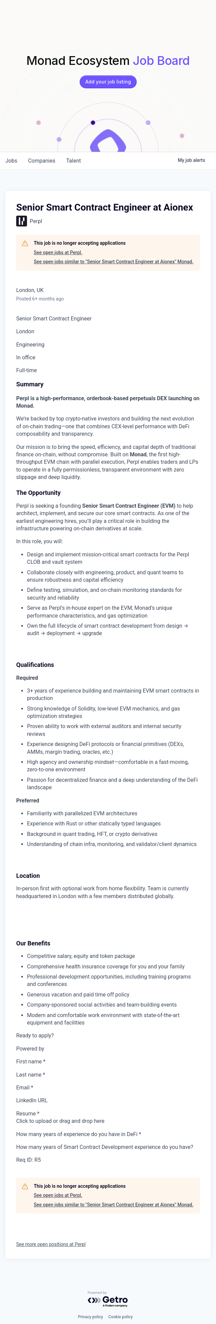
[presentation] (108, 1121)
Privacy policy (90, 1317)
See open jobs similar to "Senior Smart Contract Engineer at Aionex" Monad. (113, 261)
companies (41, 161)
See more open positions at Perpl (51, 1244)
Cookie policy (120, 1317)
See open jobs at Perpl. (58, 252)
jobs (11, 161)
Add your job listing (108, 82)
